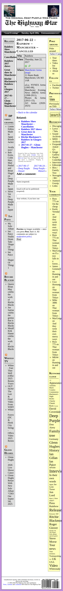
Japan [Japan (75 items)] (51, 485)
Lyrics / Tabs (55, 129)
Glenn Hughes (8, 451)
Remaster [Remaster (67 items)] (52, 514)
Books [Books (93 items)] (51, 399)
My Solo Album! (11, 226)
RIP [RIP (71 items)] (57, 514)
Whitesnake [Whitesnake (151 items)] (54, 569)
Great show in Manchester (10, 72)
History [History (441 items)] (54, 450)
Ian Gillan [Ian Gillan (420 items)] (53, 456)
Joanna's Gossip (56, 181)
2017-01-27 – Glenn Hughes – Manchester (10, 100)
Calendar (9, 584)
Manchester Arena (33, 70)
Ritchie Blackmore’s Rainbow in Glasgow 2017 (31, 139)
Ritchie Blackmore (10, 278)
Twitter (55, 88)
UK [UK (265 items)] (54, 559)
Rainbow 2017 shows (8, 63)
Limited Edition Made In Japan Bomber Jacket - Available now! (12, 138)
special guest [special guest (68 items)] (53, 536)
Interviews (57, 162)
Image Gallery (55, 153)
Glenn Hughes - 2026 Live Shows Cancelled (12, 465)
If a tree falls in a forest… (56, 258)
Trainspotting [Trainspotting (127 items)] (55, 556)
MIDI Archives (56, 140)
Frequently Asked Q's (57, 147)
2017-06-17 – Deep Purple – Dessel (23, 168)
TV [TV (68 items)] (50, 559)
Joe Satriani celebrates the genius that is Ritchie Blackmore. (13, 316)
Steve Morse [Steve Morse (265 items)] (52, 540)
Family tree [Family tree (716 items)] (54, 433)
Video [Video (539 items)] (53, 565)
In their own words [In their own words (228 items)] (53, 478)
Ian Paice (8, 218)
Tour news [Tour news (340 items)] (52, 546)
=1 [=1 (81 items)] (50, 380)
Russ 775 (54, 200)
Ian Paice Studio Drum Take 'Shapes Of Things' (11, 240)
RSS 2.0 (20, 158)
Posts (4, 584)
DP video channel (9, 119)
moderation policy (24, 236)
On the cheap (55, 205)
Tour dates (54, 59)
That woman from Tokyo (55, 244)
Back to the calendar (27, 112)
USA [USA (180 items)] (51, 562)
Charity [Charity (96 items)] (52, 401)
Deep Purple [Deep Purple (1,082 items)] (54, 418)
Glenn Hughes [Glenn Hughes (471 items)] (54, 444)
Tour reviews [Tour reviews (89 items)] (52, 553)
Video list (55, 64)
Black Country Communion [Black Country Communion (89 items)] (54, 390)
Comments (18, 584)
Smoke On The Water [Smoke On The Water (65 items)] (52, 531)
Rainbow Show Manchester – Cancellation (10, 52)
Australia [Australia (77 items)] (52, 386)
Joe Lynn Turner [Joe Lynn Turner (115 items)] (52, 486)
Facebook (56, 85)
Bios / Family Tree (55, 170)
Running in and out (56, 277)
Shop (54, 68)
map (28, 72)
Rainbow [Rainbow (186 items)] (53, 506)
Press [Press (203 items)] (52, 503)
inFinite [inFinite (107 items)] (52, 467)
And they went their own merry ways (55, 225)
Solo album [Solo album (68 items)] (53, 534)
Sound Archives (56, 135)
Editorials (56, 165)
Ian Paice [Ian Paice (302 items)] (52, 463)
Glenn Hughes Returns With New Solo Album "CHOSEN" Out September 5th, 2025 (13, 489)
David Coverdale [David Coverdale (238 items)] (55, 410)
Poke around (52, 49)
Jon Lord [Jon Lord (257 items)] (52, 494)
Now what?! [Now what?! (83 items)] (53, 499)
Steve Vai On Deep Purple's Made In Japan (11, 200)
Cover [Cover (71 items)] (56, 406)
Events (34, 155)
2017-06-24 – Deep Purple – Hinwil (40, 168)
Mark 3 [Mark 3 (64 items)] (51, 498)
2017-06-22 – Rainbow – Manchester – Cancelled (27, 45)
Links (55, 186)
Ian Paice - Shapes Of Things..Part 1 (13, 260)
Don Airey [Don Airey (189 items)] (52, 426)
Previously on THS (54, 105)
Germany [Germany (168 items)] (53, 439)
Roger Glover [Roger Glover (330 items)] (53, 526)
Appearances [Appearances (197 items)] (56, 383)
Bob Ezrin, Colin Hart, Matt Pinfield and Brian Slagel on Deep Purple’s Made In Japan (11, 170)
